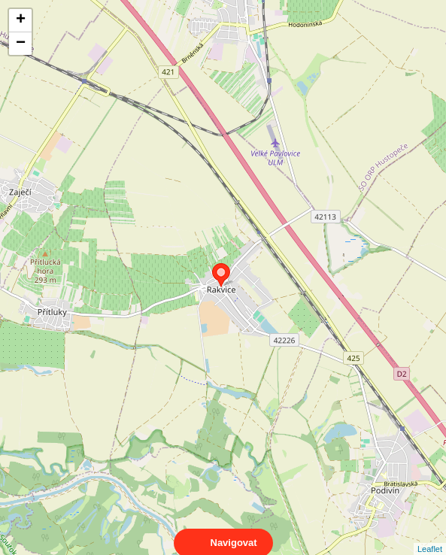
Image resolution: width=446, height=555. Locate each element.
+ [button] (21, 20)
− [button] (21, 43)
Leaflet (429, 535)
